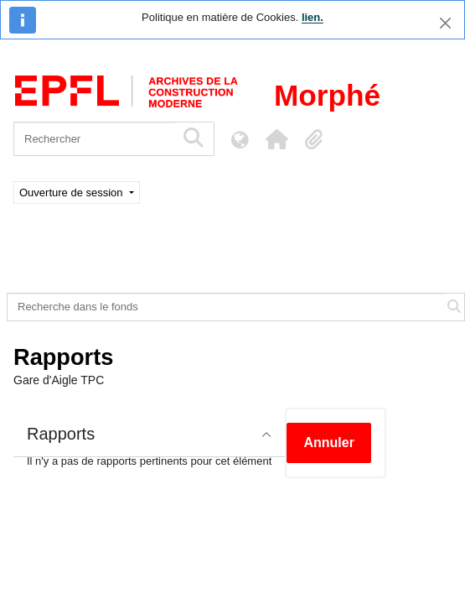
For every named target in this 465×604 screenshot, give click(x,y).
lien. (312, 17)
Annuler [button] (328, 442)
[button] (276, 139)
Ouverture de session (72, 192)
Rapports (61, 433)
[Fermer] (445, 23)
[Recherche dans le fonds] (226, 307)
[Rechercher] (94, 139)
